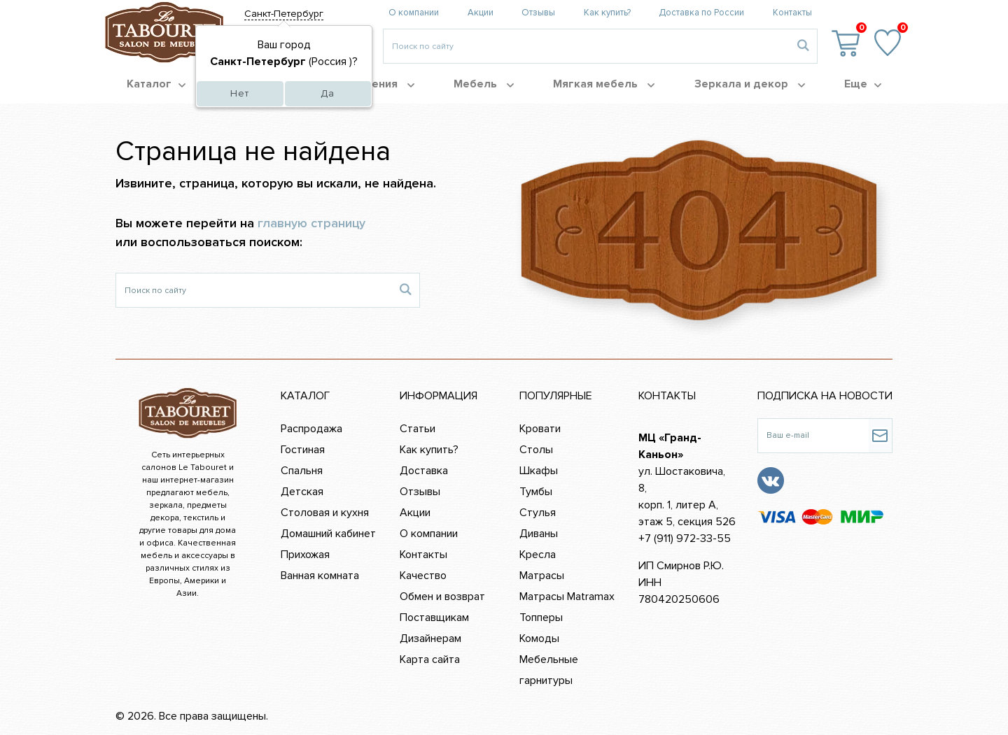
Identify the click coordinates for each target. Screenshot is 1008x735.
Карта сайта (430, 659)
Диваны (538, 534)
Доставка (424, 471)
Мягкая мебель (603, 84)
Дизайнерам (430, 638)
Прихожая (305, 555)
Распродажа (311, 429)
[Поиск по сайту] (253, 290)
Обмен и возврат (442, 597)
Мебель (484, 84)
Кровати (540, 429)
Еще (862, 84)
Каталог (156, 84)
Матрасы (541, 576)
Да (328, 93)
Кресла (537, 555)
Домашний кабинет (328, 534)
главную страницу (311, 223)
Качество (423, 576)
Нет (239, 93)
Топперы (541, 618)
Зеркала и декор (749, 84)
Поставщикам (434, 618)
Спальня (302, 471)
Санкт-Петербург (283, 14)
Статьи (417, 429)
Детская (302, 492)
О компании (413, 12)
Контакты (792, 12)
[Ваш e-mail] (813, 435)
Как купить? (607, 12)
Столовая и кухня (325, 513)
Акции (480, 12)
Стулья (537, 513)
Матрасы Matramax (567, 597)
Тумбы (535, 492)
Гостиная (303, 450)
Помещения (373, 84)
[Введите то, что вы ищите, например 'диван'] (586, 46)
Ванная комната (320, 576)
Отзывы (538, 12)
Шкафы (538, 471)
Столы (536, 450)
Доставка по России (701, 12)
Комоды (539, 638)
